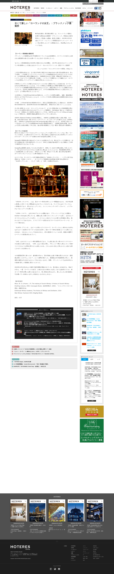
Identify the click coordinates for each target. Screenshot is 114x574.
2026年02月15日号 (38, 523)
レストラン (21, 15)
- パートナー (73, 560)
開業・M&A (66, 15)
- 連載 (72, 553)
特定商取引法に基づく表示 (98, 556)
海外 (73, 15)
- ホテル (72, 558)
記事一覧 (17, 12)
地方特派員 (78, 8)
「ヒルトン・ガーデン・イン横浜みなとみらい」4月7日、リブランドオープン (40, 330)
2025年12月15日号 (76, 523)
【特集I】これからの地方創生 (55, 525)
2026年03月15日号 (18, 523)
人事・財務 (59, 15)
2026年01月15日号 (57, 523)
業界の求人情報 (15, 1)
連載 (61, 8)
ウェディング (29, 15)
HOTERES (36, 8)
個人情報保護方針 (96, 554)
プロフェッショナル (69, 8)
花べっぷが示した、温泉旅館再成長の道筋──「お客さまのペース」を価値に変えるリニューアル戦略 (93, 392)
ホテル (84, 8)
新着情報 (95, 545)
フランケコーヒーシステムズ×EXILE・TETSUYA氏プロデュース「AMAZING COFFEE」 (43, 321)
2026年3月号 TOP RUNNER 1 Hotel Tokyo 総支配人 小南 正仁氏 (30, 366)
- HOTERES (73, 545)
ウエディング (85, 549)
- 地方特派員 (73, 556)
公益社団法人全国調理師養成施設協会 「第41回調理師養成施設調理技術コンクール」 (94, 339)
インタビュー (49, 8)
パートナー (90, 8)
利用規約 (95, 553)
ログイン (101, 1)
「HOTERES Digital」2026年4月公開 (22, 361)
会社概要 (95, 549)
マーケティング (44, 15)
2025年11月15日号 (95, 523)
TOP (13, 12)
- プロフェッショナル (75, 554)
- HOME (65, 545)
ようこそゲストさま (93, 1)
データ (36, 15)
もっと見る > (91, 350)
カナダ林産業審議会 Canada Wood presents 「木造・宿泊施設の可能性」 (31, 364)
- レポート (73, 551)
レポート (56, 8)
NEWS (42, 8)
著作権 (94, 551)
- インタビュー (73, 549)
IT (51, 15)
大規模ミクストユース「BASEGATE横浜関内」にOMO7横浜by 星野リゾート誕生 (41, 313)
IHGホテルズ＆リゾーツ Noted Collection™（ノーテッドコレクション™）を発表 (94, 345)
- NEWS (72, 547)
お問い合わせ (95, 547)
